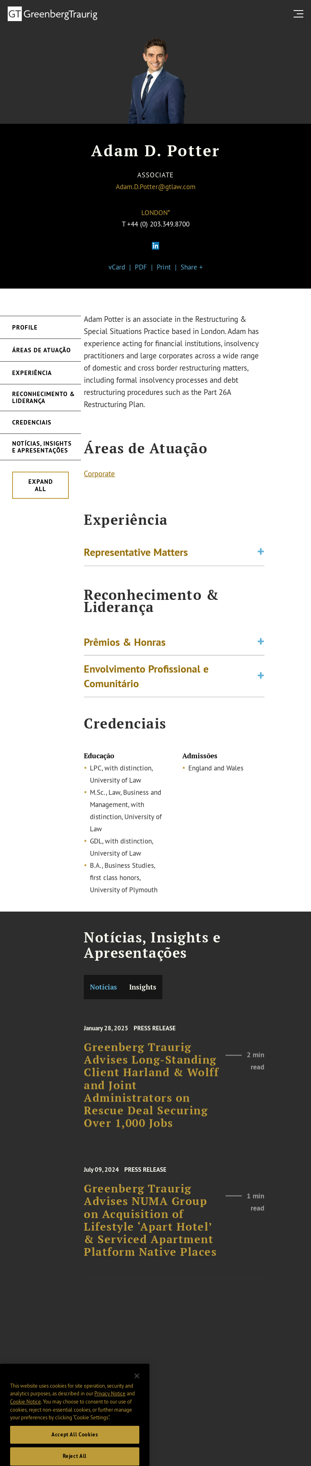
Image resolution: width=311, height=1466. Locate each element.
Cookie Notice (25, 1411)
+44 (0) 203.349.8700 (158, 224)
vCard (117, 267)
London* (155, 212)
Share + (192, 267)
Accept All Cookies (74, 1444)
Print (164, 267)
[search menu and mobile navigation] (300, 13)
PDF (141, 267)
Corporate (99, 475)
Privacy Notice (110, 1403)
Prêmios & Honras (125, 646)
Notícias (103, 987)
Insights (142, 987)
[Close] (136, 1385)
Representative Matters (136, 554)
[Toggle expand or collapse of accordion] (260, 554)
